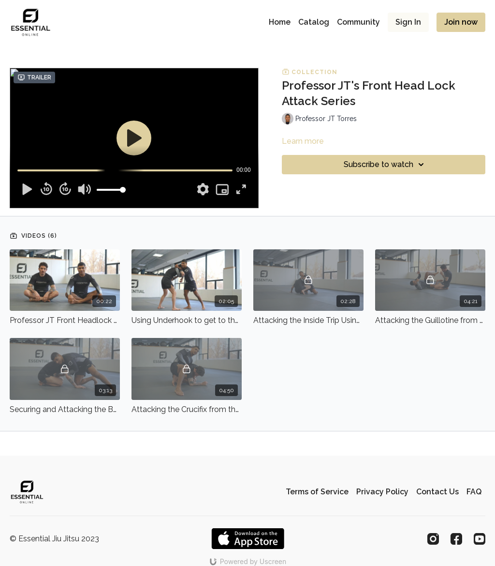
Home (280, 22)
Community (358, 22)
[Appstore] (248, 539)
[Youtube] (479, 539)
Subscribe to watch (385, 164)
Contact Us (437, 491)
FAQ (473, 491)
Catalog (313, 22)
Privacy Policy (382, 491)
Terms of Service (317, 491)
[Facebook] (456, 539)
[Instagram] (433, 539)
